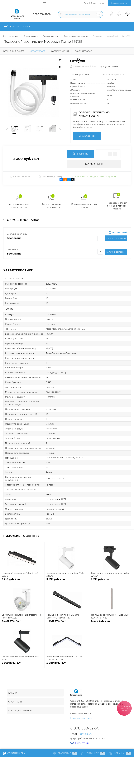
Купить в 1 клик (94, 164)
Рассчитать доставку (50, 176)
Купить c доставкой (116, 238)
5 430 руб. (111, 623)
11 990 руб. (66, 623)
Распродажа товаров (124, 708)
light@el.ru (86, 733)
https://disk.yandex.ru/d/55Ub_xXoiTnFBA (65, 329)
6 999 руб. (22, 664)
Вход (86, 3)
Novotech (111, 83)
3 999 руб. (66, 581)
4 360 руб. (22, 623)
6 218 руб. (22, 581)
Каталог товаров (17, 26)
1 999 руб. (111, 581)
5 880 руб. (66, 664)
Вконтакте (80, 743)
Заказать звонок (119, 3)
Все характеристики (113, 74)
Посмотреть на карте (81, 718)
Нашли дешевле (20, 176)
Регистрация (97, 3)
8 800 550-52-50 (42, 14)
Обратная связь (14, 753)
